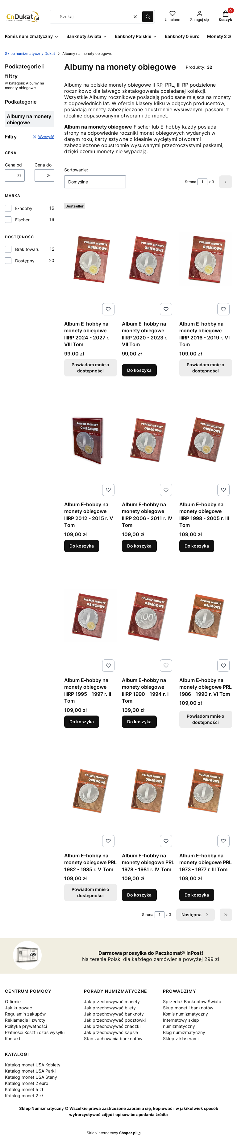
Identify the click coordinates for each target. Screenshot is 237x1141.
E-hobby (23, 208)
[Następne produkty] (195, 915)
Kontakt (12, 1038)
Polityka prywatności (26, 1026)
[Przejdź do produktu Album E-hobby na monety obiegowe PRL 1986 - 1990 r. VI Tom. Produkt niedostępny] (205, 615)
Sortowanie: (76, 169)
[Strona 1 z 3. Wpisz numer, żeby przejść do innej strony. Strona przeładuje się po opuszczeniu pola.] (202, 182)
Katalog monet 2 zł (24, 1095)
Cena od (13, 164)
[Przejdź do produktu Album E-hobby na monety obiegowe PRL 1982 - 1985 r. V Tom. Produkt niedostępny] (90, 791)
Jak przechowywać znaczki (112, 1026)
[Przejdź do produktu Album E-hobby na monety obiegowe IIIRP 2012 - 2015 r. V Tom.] (90, 440)
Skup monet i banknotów (188, 1007)
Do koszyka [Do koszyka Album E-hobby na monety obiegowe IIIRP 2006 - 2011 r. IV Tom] (139, 545)
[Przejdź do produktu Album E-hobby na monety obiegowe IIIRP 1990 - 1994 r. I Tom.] (148, 615)
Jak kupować (18, 1007)
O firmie (13, 1001)
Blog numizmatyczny (184, 1032)
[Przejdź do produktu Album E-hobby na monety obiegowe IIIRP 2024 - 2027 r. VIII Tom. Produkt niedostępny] (90, 259)
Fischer (22, 219)
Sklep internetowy (111, 1133)
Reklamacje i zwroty (25, 1020)
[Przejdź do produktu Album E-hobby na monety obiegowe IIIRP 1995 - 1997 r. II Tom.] (90, 615)
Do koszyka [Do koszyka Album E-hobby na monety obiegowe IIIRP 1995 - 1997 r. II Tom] (81, 721)
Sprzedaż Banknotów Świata (192, 1001)
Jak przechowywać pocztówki (115, 1020)
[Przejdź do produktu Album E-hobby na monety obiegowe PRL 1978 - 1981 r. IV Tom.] (148, 791)
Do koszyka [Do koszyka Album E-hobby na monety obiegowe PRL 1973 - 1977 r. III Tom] (197, 894)
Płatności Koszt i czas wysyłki (34, 1032)
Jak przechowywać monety (112, 1001)
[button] (147, 16)
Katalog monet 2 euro (26, 1083)
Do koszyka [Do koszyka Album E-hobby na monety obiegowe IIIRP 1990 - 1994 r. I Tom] (139, 721)
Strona (190, 181)
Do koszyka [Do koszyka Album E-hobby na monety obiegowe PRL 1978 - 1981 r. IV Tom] (139, 894)
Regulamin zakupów (25, 1013)
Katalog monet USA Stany (31, 1077)
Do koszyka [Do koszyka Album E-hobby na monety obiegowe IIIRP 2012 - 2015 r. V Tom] (81, 545)
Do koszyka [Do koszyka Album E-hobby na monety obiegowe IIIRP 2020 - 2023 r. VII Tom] (139, 370)
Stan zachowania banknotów (113, 1038)
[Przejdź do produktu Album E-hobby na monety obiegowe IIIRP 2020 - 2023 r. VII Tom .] (148, 259)
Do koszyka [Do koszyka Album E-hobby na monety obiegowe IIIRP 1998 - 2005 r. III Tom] (197, 545)
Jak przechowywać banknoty (114, 1013)
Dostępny (25, 260)
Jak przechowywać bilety (110, 1007)
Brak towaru (27, 249)
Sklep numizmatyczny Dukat (30, 53)
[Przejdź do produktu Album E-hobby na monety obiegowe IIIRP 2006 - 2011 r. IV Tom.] (148, 440)
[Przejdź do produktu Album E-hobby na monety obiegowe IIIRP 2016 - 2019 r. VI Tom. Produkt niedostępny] (205, 259)
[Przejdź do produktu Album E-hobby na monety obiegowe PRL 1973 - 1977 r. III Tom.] (205, 791)
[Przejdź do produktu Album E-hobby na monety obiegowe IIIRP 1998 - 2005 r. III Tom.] (205, 440)
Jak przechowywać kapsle (111, 1032)
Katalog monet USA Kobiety (32, 1064)
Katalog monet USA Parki (30, 1070)
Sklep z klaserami (180, 1038)
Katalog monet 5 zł (24, 1089)
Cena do (43, 164)
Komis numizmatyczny (185, 1013)
